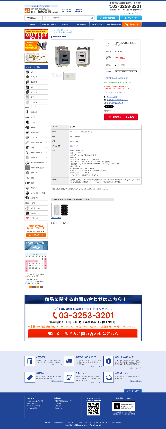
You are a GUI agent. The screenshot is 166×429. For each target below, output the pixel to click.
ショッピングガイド (97, 24)
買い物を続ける (112, 97)
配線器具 (60, 30)
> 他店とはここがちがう (35, 401)
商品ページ (74, 146)
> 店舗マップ (58, 408)
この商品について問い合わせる (117, 100)
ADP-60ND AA (56, 218)
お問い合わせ (116, 422)
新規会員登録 (58, 422)
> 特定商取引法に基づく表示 (63, 401)
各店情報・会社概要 (114, 24)
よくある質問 (81, 24)
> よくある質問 (32, 408)
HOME (32, 24)
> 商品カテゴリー (33, 403)
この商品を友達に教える (115, 103)
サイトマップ (83, 422)
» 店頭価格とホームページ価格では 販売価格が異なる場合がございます (116, 87)
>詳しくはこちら (57, 364)
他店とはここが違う (48, 24)
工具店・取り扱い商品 (64, 32)
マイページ (71, 422)
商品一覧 (65, 24)
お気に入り (109, 110)
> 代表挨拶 (57, 403)
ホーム (53, 30)
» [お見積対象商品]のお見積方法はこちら (117, 82)
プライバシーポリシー (100, 422)
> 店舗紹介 (57, 406)
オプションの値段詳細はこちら (116, 92)
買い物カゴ (132, 24)
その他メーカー (70, 30)
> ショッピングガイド (34, 406)
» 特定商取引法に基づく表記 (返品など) (117, 78)
